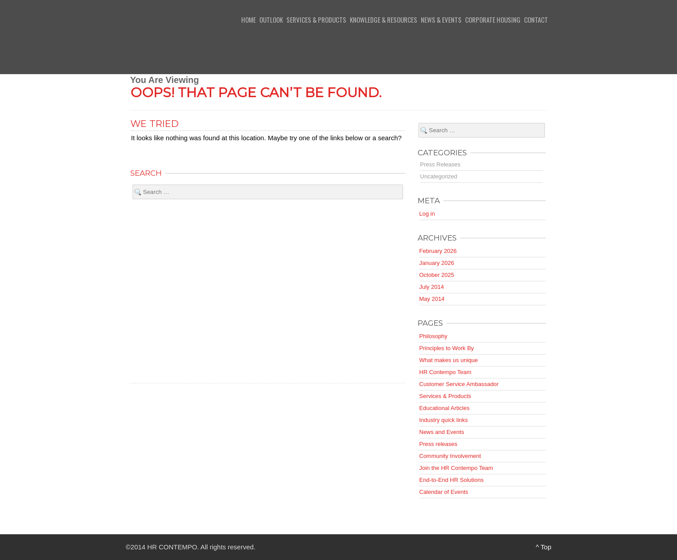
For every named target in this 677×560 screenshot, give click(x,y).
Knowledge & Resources (383, 20)
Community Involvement (450, 456)
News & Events (441, 20)
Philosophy (433, 336)
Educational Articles (444, 408)
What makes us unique (448, 360)
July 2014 (431, 287)
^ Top (543, 547)
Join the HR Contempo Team (456, 468)
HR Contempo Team (445, 372)
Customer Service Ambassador (459, 384)
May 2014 (432, 299)
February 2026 (438, 251)
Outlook (271, 20)
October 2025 (436, 275)
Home (248, 20)
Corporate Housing (492, 20)
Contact (536, 20)
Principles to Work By (446, 348)
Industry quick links (443, 420)
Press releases (438, 444)
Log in (427, 213)
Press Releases (440, 164)
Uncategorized (439, 176)
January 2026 (436, 263)
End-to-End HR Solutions (451, 480)
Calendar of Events (444, 492)
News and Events (441, 432)
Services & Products (316, 20)
